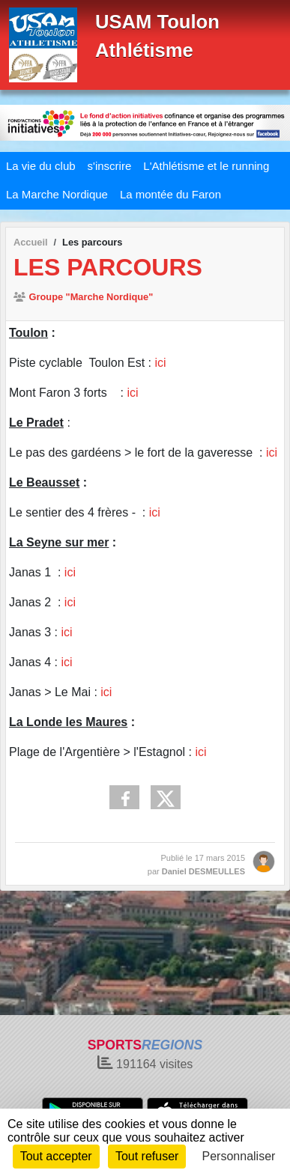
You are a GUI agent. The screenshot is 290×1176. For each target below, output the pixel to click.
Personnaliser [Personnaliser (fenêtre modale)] (239, 1156)
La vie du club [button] (41, 165)
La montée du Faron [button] (170, 194)
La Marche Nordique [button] (57, 194)
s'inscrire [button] (110, 165)
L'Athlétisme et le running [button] (206, 165)
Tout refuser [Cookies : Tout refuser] (146, 1156)
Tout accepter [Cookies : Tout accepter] (56, 1156)
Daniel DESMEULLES (203, 871)
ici (160, 362)
